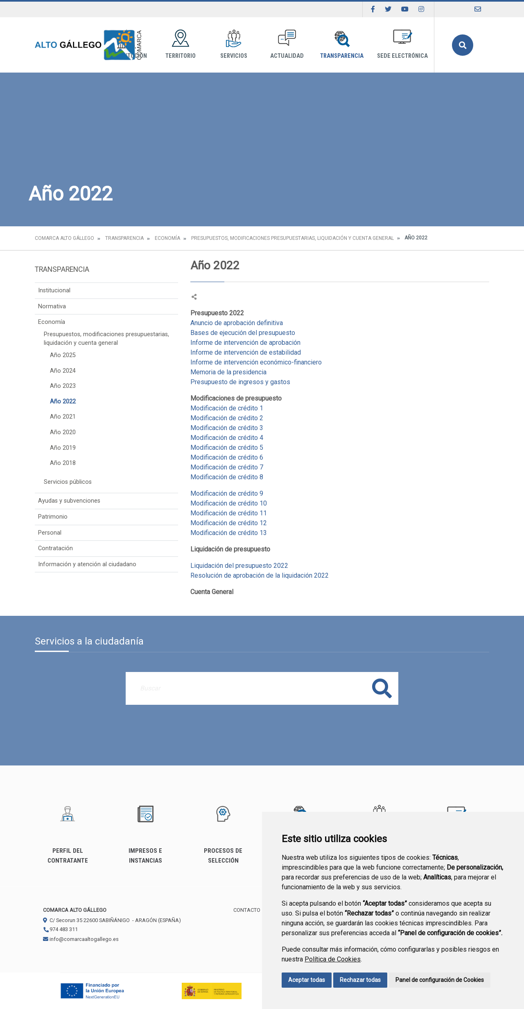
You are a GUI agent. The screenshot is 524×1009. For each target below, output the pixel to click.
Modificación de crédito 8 (226, 477)
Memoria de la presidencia (228, 372)
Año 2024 (63, 370)
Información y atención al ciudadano (87, 564)
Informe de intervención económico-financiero (256, 362)
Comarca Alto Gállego (64, 238)
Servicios (233, 44)
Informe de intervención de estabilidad (246, 352)
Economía (167, 238)
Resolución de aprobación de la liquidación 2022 (259, 575)
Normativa (52, 306)
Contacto (246, 910)
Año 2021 (63, 416)
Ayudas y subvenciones (69, 500)
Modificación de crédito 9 (226, 493)
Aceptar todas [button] (306, 980)
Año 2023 (63, 386)
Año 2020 (63, 432)
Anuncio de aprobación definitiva (237, 323)
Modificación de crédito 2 (226, 418)
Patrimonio (53, 516)
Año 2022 (63, 401)
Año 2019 (63, 447)
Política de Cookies (333, 959)
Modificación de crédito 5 (226, 447)
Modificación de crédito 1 (227, 408)
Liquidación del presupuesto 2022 (239, 565)
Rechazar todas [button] (360, 980)
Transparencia (342, 44)
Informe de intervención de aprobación (246, 342)
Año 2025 (63, 355)
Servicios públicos (68, 481)
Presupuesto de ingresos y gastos (240, 382)
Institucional (54, 290)
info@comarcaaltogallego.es (81, 939)
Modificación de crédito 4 (226, 438)
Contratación (55, 548)
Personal (49, 532)
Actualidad (287, 44)
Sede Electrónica (402, 44)
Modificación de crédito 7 (226, 467)
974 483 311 (60, 929)
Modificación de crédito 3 (226, 428)
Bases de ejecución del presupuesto (242, 333)
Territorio (180, 44)
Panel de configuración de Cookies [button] (439, 980)
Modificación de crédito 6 (226, 457)
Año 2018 (63, 463)
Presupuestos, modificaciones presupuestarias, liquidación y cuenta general (292, 238)
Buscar (462, 45)
